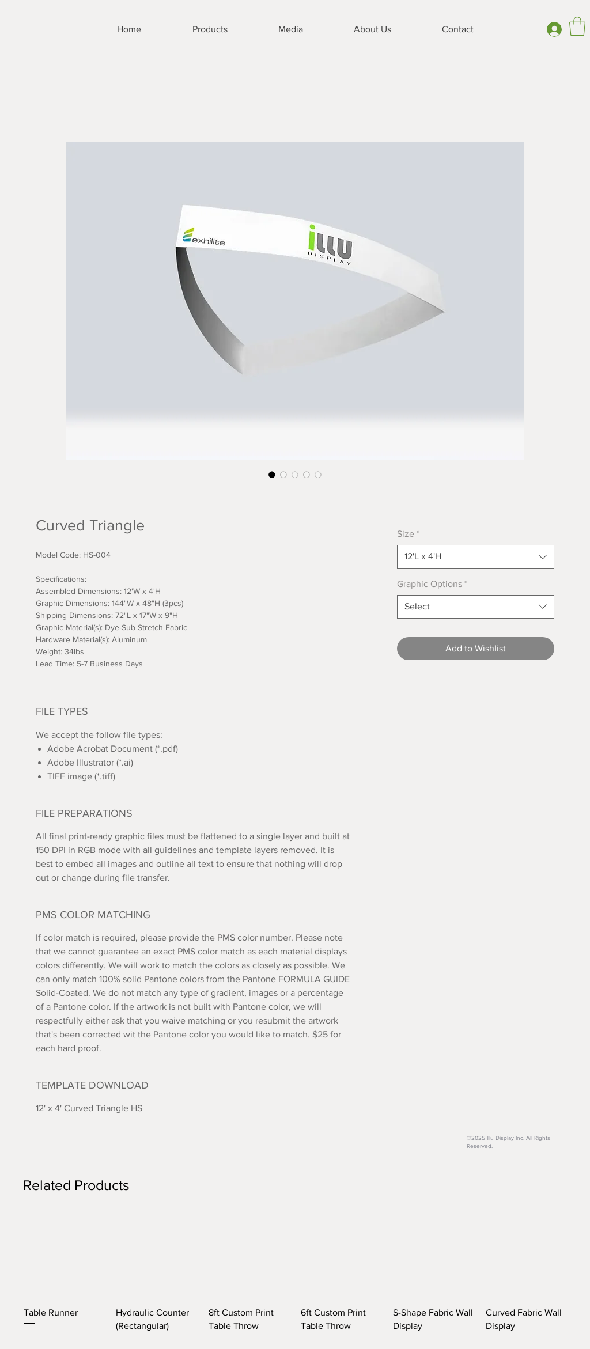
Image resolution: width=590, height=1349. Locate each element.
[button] (577, 26)
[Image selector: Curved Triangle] (272, 474)
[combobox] (475, 556)
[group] (295, 1278)
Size (408, 534)
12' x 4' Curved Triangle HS (89, 1108)
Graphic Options (432, 584)
